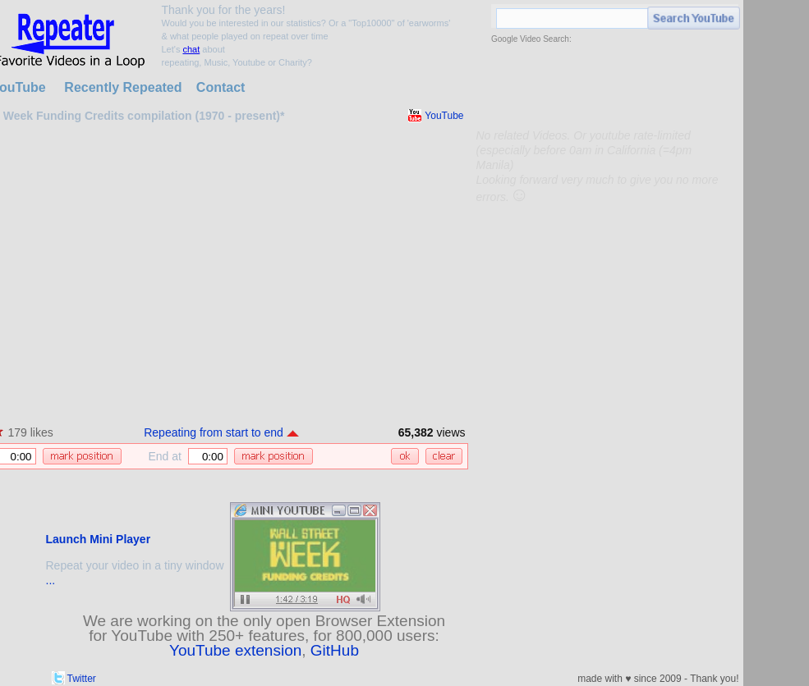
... (51, 580)
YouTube (444, 115)
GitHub (334, 650)
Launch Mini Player (98, 539)
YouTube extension (235, 650)
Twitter (81, 678)
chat (191, 49)
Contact (221, 87)
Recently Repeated (123, 87)
